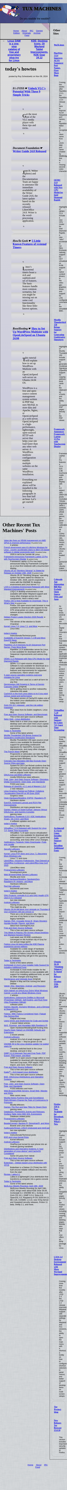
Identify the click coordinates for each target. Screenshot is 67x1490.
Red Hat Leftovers (12, 886)
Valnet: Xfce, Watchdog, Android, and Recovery (25, 986)
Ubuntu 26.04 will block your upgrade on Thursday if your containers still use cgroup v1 (27, 910)
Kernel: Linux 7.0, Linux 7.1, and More (20, 626)
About (24, 31)
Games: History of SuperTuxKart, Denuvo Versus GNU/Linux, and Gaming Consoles (25, 810)
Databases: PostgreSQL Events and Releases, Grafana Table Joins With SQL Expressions (24, 1113)
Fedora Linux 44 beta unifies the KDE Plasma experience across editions (24, 945)
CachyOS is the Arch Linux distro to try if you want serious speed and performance (26, 694)
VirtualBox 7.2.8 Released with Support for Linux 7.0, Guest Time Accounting (59, 720)
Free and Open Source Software (18, 928)
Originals (26, 33)
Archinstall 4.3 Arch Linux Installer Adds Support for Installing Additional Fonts (59, 839)
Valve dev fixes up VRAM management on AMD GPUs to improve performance (25, 541)
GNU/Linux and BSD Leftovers (17, 775)
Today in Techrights (12, 731)
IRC (31, 31)
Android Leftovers (11, 902)
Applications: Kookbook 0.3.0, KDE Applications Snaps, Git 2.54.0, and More (25, 817)
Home (16, 31)
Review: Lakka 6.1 (12, 1174)
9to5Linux (59, 45)
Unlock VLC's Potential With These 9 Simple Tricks (29, 91)
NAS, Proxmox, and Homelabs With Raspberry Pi (25, 1025)
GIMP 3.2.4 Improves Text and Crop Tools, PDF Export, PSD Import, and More (25, 1054)
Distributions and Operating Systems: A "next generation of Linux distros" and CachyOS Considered (23, 1151)
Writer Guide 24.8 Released (29, 151)
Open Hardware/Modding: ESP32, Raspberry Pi (25, 798)
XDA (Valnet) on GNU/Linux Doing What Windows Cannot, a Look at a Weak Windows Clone (26, 991)
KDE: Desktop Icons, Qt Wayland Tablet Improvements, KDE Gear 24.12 (39, 49)
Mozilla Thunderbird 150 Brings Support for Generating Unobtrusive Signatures (60, 330)
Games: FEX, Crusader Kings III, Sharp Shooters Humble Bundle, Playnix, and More (25, 922)
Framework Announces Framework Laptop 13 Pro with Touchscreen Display (59, 438)
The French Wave (12, 751)
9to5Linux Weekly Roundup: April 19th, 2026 (23, 1186)
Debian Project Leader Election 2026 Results (23, 617)
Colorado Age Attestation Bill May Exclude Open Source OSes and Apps (59, 589)
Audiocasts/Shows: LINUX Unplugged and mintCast (27, 1128)
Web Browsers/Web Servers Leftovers (20, 874)
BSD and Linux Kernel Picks (16, 1137)
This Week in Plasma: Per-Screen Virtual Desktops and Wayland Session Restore (26, 933)
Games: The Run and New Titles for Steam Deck (25, 1107)
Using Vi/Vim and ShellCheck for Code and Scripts (26, 1021)
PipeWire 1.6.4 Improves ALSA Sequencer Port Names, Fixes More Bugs (24, 646)
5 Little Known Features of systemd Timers (29, 244)
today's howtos (10, 633)
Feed (26, 35)
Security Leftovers (12, 849)
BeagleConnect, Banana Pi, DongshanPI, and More (26, 1123)
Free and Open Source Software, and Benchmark (26, 714)
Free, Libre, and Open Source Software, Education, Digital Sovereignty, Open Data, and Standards (26, 780)
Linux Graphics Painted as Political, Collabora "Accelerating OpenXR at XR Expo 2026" (24, 792)
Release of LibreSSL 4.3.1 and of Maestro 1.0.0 (25, 786)
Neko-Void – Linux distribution (17, 719)
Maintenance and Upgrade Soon (18, 979)
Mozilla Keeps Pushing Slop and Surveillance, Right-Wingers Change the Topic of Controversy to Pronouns (26, 1100)
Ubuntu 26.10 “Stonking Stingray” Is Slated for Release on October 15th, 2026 (24, 571)
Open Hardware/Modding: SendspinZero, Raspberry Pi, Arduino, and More (22, 880)
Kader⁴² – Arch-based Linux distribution (21, 1072)
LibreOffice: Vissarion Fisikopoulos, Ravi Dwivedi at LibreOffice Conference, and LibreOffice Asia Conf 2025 (26, 862)
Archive (36, 33)
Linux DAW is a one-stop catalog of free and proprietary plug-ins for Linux (14, 51)
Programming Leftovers (14, 870)
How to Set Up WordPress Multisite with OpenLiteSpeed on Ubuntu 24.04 (30, 333)
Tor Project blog (57, 1409)
